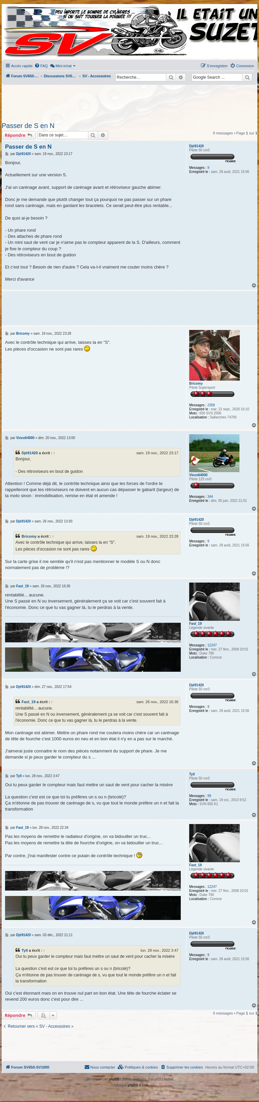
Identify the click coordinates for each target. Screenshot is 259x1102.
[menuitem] (41, 66)
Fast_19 (195, 623)
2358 (211, 405)
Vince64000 (198, 475)
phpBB (114, 1079)
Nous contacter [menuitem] (99, 1067)
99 (209, 796)
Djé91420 (196, 146)
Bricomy (196, 383)
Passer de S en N (28, 125)
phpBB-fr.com (138, 1085)
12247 (212, 645)
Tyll (192, 774)
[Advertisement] (129, 101)
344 (210, 496)
